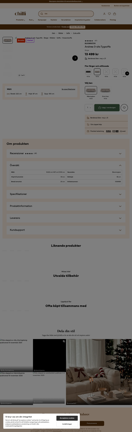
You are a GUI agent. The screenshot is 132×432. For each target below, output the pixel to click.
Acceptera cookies (67, 418)
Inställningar (67, 424)
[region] (41, 421)
